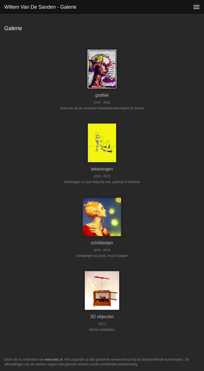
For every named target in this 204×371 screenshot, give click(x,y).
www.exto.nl (54, 359)
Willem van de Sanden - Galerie (40, 7)
